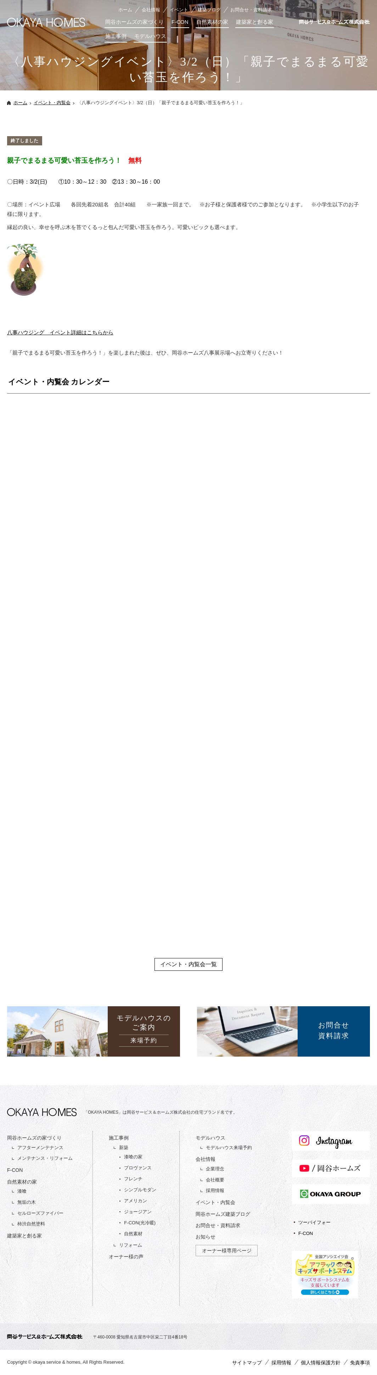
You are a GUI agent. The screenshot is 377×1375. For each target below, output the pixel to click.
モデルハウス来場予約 (229, 1147)
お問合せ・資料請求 (251, 9)
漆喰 (22, 1191)
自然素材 (133, 1233)
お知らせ (205, 1237)
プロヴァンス (138, 1167)
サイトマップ (247, 1362)
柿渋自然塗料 (31, 1223)
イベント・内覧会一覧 (188, 964)
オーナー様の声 (126, 1256)
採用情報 (215, 1190)
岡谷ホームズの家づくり (134, 22)
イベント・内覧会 (52, 102)
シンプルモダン (140, 1189)
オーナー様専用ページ (227, 1250)
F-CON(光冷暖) (140, 1222)
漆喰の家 (133, 1156)
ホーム (125, 9)
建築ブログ (209, 9)
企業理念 (215, 1168)
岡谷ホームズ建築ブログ (223, 1214)
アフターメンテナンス (40, 1147)
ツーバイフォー (314, 1222)
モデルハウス (150, 36)
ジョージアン (138, 1211)
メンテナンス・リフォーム (45, 1158)
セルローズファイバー (40, 1213)
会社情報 (151, 9)
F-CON (179, 22)
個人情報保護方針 (321, 1362)
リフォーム (130, 1245)
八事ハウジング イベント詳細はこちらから (60, 332)
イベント (179, 9)
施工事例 (115, 36)
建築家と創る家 (254, 22)
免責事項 (360, 1362)
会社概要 (215, 1179)
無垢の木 (26, 1202)
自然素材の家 (212, 22)
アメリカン (135, 1200)
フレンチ (133, 1178)
